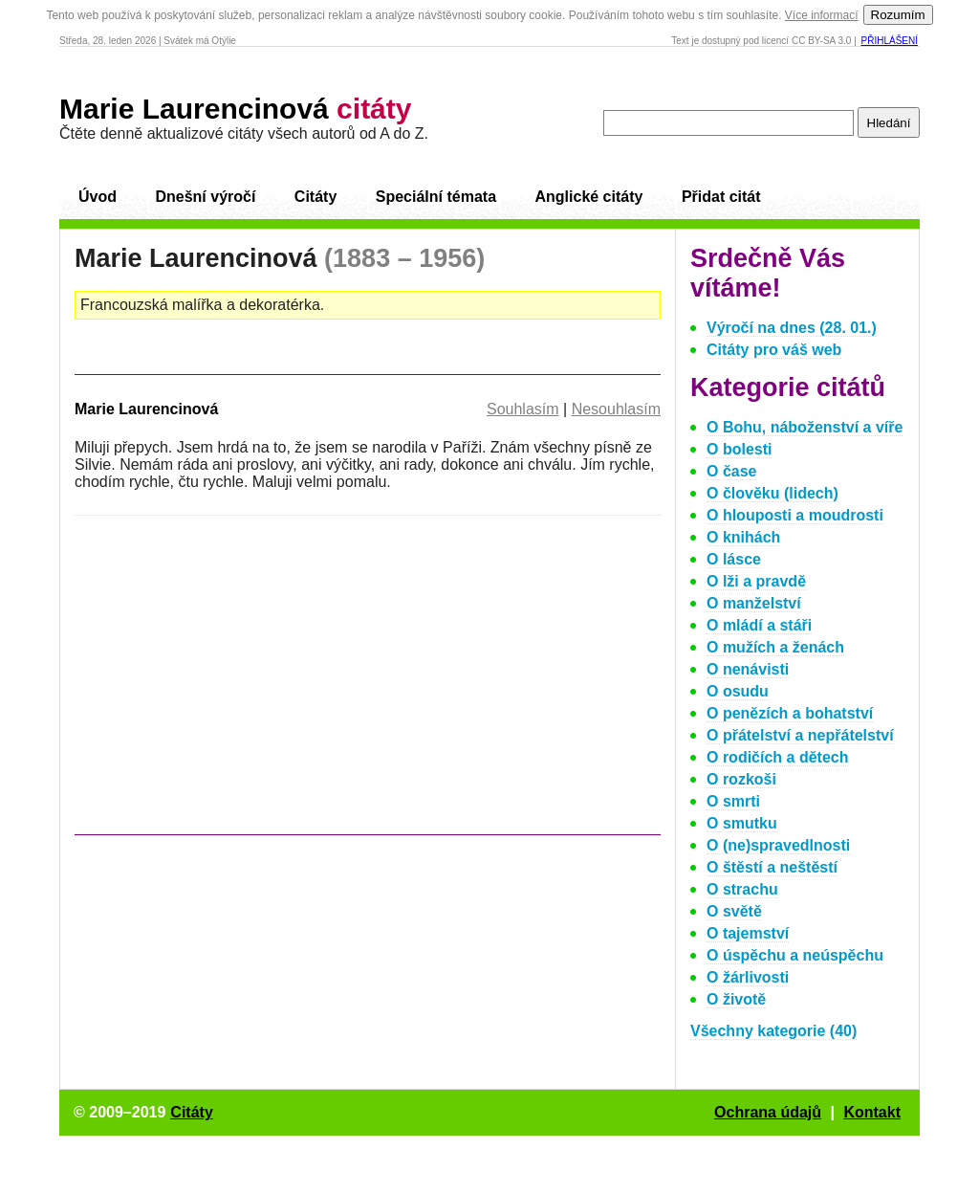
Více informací (822, 15)
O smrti (733, 801)
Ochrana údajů (767, 1112)
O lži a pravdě (756, 581)
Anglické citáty (588, 196)
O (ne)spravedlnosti (778, 845)
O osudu (738, 691)
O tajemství (748, 933)
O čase (731, 471)
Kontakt (872, 1112)
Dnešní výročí (205, 196)
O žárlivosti (748, 977)
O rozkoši (741, 779)
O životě (736, 999)
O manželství (754, 603)
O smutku (742, 823)
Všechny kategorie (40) (773, 1031)
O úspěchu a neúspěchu (795, 955)
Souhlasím (523, 409)
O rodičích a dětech (777, 757)
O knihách (743, 537)
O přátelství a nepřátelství (800, 735)
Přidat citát (721, 196)
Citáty (315, 196)
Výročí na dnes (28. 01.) (792, 328)
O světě (734, 911)
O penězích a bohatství (790, 713)
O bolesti (739, 449)
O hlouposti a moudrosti (795, 515)
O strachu (742, 889)
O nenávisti (748, 669)
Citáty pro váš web (774, 350)
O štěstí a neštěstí (772, 867)
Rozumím (898, 15)
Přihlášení (889, 40)
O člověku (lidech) (772, 493)
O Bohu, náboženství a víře (805, 427)
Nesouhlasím (616, 409)
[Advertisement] (235, 684)
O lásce (734, 559)
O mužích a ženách (775, 647)
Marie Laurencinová (235, 108)
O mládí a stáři (759, 625)
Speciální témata (436, 196)
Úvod (97, 196)
